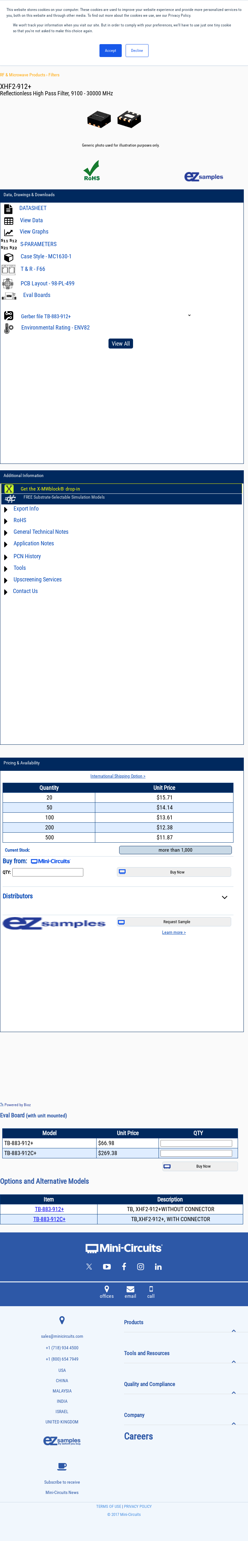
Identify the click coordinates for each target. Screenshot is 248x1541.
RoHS (20, 520)
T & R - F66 (33, 268)
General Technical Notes (41, 531)
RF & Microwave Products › (24, 74)
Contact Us (25, 591)
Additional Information (24, 475)
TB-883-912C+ (49, 1219)
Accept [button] (110, 50)
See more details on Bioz (228, 1104)
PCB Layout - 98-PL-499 (48, 283)
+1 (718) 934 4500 (62, 1348)
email (130, 1293)
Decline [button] (137, 50)
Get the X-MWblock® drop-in (50, 489)
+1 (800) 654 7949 (62, 1359)
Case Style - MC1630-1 (46, 256)
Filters (53, 74)
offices (107, 1293)
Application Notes (34, 543)
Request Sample (154, 922)
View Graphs (34, 231)
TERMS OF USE (108, 1506)
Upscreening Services (38, 579)
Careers (138, 1436)
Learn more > (174, 932)
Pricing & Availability (22, 762)
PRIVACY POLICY (137, 1506)
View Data (31, 220)
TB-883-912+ (49, 1209)
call (151, 1293)
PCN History (27, 556)
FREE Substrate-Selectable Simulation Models (64, 497)
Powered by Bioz (15, 1105)
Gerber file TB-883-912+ (46, 316)
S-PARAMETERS (38, 244)
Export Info (26, 508)
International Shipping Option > (117, 776)
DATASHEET (32, 208)
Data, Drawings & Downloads (29, 194)
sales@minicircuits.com (62, 1336)
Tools (20, 567)
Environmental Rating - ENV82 (55, 327)
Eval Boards (36, 295)
